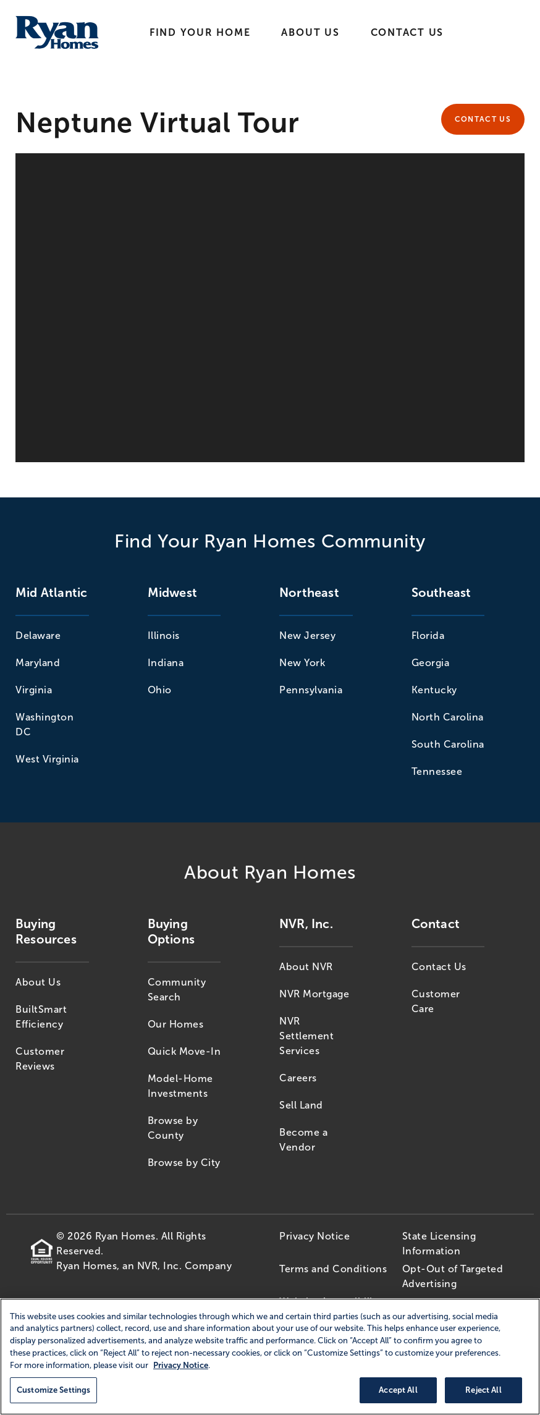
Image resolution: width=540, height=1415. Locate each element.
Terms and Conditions (333, 1269)
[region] (270, 1356)
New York (302, 662)
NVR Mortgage (314, 994)
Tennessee (437, 771)
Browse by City (184, 1162)
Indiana (166, 662)
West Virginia (47, 759)
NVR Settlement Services (306, 1036)
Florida (428, 635)
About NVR (306, 966)
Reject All (483, 1390)
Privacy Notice (314, 1236)
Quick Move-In (184, 1051)
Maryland (37, 662)
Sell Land (301, 1105)
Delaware (38, 635)
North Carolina (447, 717)
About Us (310, 32)
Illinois (164, 635)
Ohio (160, 690)
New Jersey (307, 635)
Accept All (398, 1390)
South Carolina (447, 744)
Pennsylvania (310, 690)
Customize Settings (53, 1390)
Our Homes (176, 1024)
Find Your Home (200, 32)
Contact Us (407, 32)
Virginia (33, 690)
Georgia (430, 662)
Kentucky (434, 690)
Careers (298, 1078)
